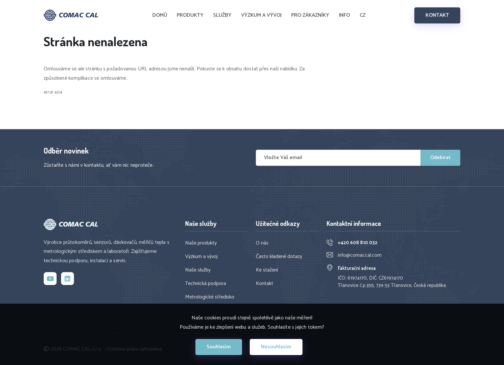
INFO (344, 15)
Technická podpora (205, 284)
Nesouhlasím (276, 347)
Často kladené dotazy (279, 257)
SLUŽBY (222, 15)
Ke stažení (267, 270)
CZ (362, 15)
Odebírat (440, 157)
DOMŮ (159, 15)
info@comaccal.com (360, 255)
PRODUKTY (190, 15)
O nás (262, 243)
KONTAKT (437, 15)
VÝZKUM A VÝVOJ (261, 15)
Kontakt (264, 284)
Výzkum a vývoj (201, 257)
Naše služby (198, 270)
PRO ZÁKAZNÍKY (310, 15)
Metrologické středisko (209, 297)
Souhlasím (219, 347)
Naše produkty (201, 243)
